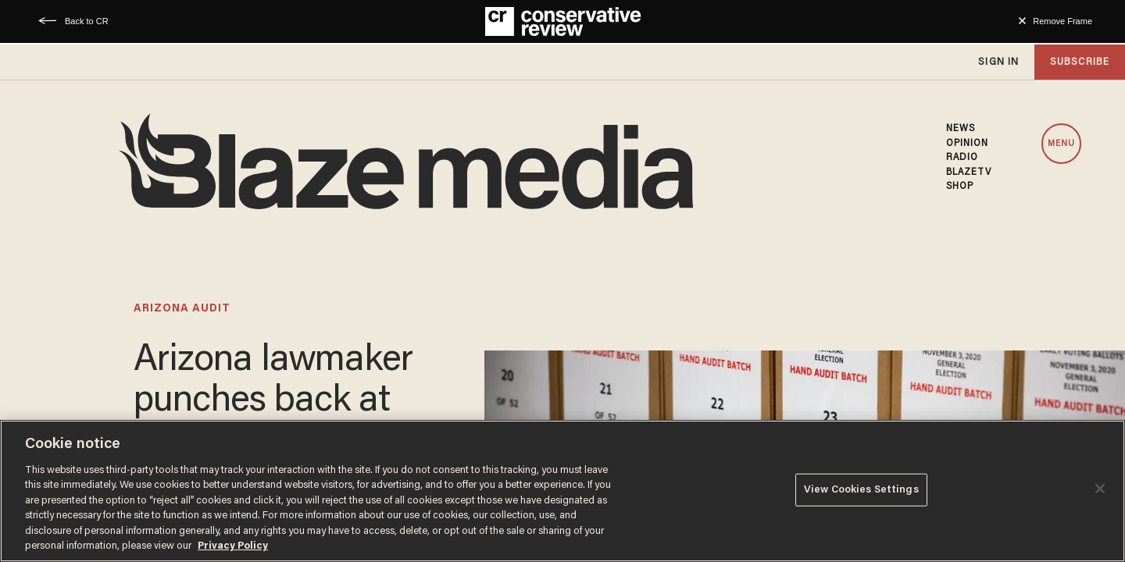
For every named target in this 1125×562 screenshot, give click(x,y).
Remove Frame (1062, 21)
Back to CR (87, 21)
